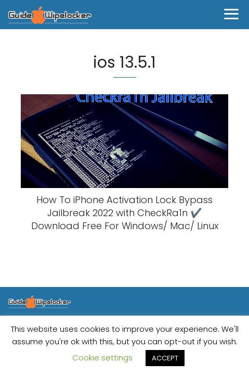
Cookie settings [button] (102, 357)
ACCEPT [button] (165, 358)
